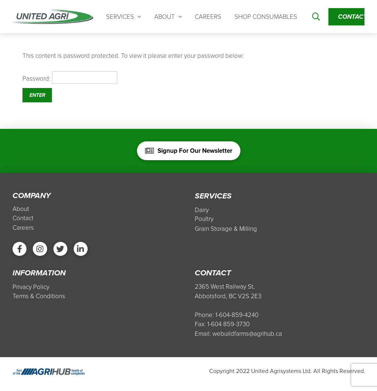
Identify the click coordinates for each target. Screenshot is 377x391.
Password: (69, 81)
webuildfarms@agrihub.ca (247, 339)
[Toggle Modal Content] (316, 19)
